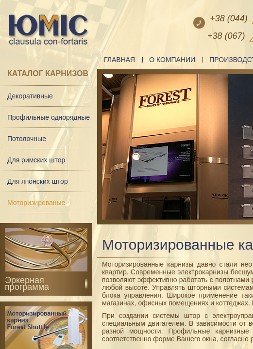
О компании (172, 59)
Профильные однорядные (48, 117)
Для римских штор (36, 160)
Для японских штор (37, 181)
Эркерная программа (27, 283)
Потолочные (26, 139)
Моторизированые (36, 202)
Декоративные (30, 96)
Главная (119, 59)
